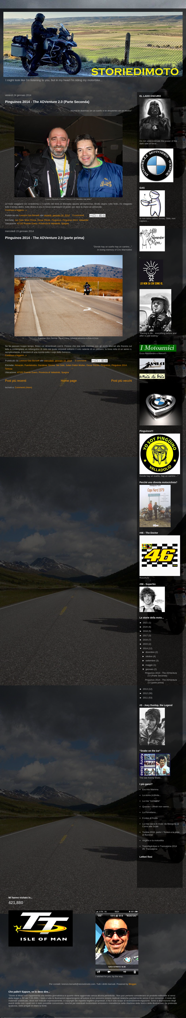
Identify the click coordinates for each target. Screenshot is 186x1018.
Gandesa (42, 365)
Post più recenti (15, 380)
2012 (145, 693)
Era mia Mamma (150, 789)
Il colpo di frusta (150, 818)
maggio (149, 665)
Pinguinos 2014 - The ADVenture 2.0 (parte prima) (44, 238)
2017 (145, 635)
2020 (145, 627)
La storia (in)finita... (151, 795)
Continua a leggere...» (16, 210)
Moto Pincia (30, 220)
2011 (145, 697)
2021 (145, 622)
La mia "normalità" (151, 801)
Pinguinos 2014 (70, 220)
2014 (145, 648)
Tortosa (8, 369)
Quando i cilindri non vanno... (156, 806)
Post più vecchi (121, 380)
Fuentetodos (31, 365)
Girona (51, 365)
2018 (145, 631)
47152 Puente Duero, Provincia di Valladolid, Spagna (43, 223)
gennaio (150, 669)
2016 (145, 639)
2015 (145, 644)
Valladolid (83, 220)
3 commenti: (81, 360)
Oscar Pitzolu (43, 220)
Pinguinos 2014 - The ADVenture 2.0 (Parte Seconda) (47, 102)
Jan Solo (19, 220)
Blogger (132, 984)
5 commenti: (78, 215)
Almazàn (19, 365)
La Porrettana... (149, 812)
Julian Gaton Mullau (75, 365)
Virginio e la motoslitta (153, 840)
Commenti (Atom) (23, 387)
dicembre (150, 652)
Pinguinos (56, 220)
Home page (69, 380)
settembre (151, 660)
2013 (145, 689)
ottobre (149, 656)
